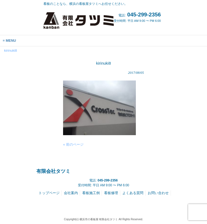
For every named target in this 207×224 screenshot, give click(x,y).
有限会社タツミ (53, 171)
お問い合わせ (158, 193)
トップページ (49, 193)
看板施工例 (91, 193)
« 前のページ (73, 144)
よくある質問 (132, 193)
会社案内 (71, 193)
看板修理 (111, 193)
